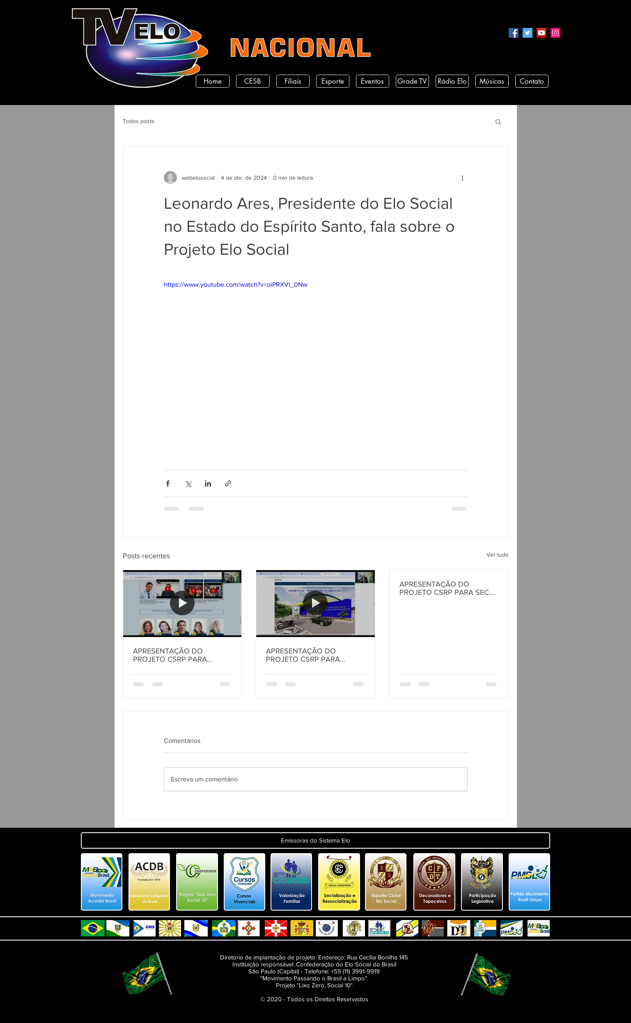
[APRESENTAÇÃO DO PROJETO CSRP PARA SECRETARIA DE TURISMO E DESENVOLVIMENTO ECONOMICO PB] (315, 603)
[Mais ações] (463, 178)
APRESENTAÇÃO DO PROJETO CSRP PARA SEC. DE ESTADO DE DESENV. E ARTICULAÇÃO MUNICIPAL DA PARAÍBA (445, 588)
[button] (498, 121)
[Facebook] (514, 33)
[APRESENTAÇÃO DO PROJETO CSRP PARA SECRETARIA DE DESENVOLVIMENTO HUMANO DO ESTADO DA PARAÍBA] (182, 603)
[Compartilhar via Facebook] (168, 483)
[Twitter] (527, 33)
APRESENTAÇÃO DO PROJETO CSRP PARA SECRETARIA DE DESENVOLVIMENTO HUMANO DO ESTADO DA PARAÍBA (177, 655)
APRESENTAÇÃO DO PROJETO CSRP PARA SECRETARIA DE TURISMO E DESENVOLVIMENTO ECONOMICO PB (313, 655)
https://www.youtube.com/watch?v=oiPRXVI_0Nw (235, 284)
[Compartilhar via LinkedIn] (208, 483)
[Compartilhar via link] (228, 483)
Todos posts (138, 121)
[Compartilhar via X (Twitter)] (188, 483)
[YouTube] (541, 33)
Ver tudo (497, 554)
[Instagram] (555, 33)
